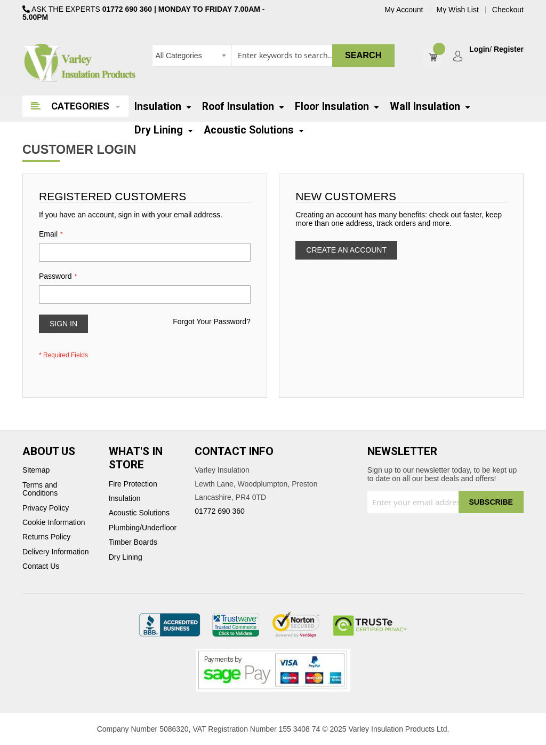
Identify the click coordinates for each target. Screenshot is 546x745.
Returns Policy (46, 537)
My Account (403, 9)
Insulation (125, 499)
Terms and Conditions (40, 489)
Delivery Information (55, 552)
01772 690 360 (127, 9)
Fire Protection (133, 484)
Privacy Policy (45, 508)
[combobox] (273, 55)
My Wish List (458, 9)
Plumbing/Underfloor (143, 528)
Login (479, 49)
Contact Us (40, 566)
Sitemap (36, 470)
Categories (80, 106)
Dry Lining (125, 557)
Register (509, 49)
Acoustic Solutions (139, 513)
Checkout (508, 9)
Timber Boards (133, 542)
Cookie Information (53, 523)
